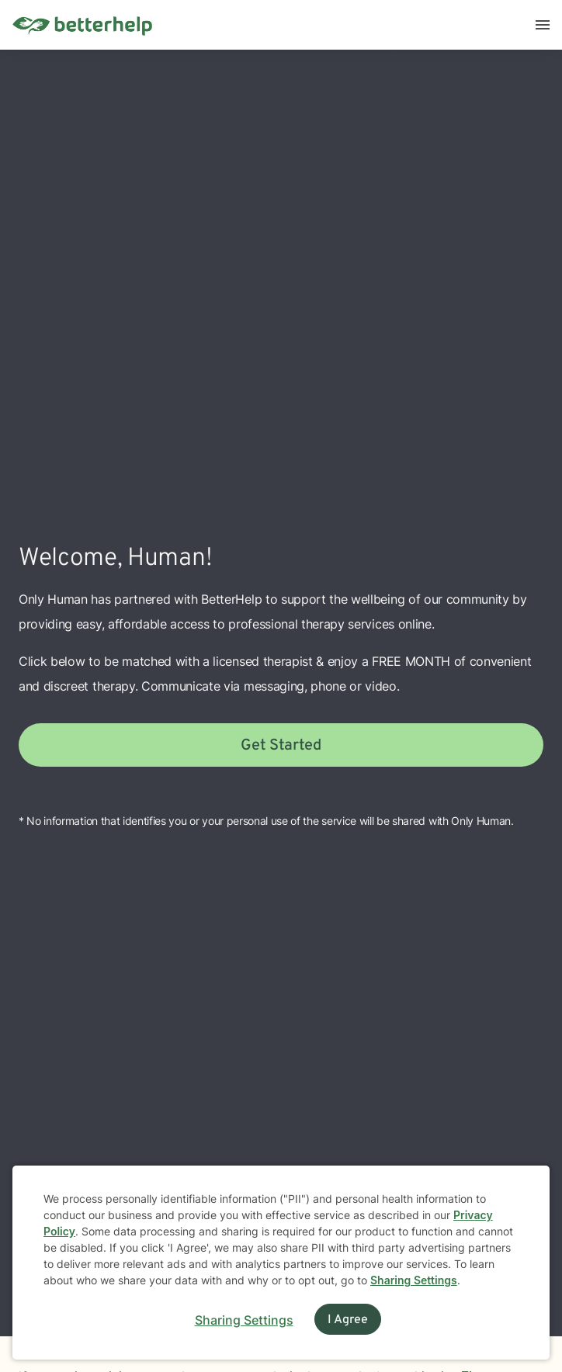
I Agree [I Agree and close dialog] (348, 1320)
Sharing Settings (413, 1280)
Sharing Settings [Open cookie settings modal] (244, 1320)
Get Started (281, 746)
